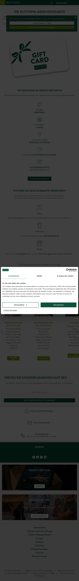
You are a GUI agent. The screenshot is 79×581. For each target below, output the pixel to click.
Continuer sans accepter (10, 310)
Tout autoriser (58, 305)
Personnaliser (20, 305)
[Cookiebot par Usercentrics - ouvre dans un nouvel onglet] (68, 270)
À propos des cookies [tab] (65, 276)
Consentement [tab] (13, 276)
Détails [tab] (39, 276)
